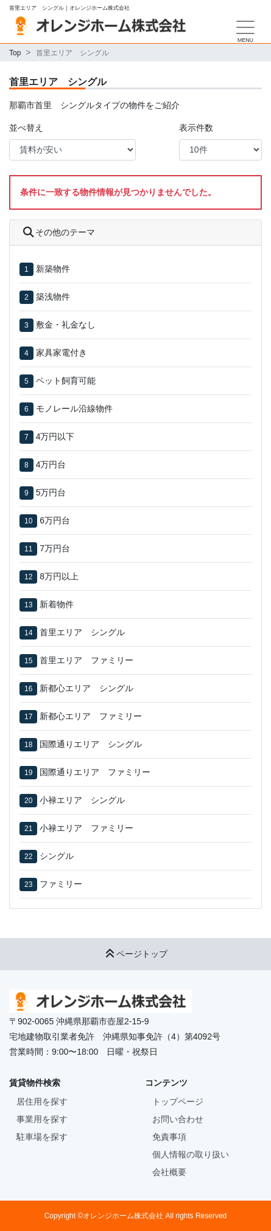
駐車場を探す (42, 1137)
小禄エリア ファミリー (86, 828)
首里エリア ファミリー (86, 660)
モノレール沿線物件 (74, 408)
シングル (57, 856)
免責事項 (169, 1137)
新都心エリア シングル (86, 688)
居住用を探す (42, 1101)
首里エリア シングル (82, 632)
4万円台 (51, 464)
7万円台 (55, 548)
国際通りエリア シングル (91, 744)
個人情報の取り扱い (190, 1154)
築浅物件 (53, 297)
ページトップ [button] (136, 954)
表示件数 (196, 128)
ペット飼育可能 (66, 380)
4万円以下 (55, 436)
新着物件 (57, 604)
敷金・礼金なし (66, 324)
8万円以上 (59, 576)
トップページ (177, 1101)
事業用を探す (42, 1119)
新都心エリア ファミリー (91, 716)
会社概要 (169, 1172)
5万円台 (51, 492)
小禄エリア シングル (82, 800)
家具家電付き (61, 352)
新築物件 (53, 269)
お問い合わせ (177, 1119)
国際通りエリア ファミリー (95, 772)
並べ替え (26, 128)
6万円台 (55, 520)
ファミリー (61, 884)
